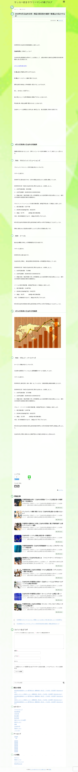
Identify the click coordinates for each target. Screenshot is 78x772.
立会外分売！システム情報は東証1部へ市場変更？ (37, 535)
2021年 (16, 747)
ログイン (16, 757)
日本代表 (16, 713)
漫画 (15, 724)
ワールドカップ (18, 709)
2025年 (16, 741)
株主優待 (16, 716)
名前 (16, 650)
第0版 (50, 769)
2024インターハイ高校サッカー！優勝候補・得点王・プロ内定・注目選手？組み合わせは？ (38, 700)
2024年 (16, 742)
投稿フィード (17, 759)
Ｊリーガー (17, 730)
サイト (16, 661)
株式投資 (16, 718)
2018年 (16, 751)
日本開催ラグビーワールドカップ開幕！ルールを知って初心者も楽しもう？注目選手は (37, 620)
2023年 (16, 744)
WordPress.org (18, 763)
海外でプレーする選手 (20, 720)
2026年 (16, 736)
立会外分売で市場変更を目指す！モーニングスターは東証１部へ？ (42, 594)
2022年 (16, 745)
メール (16, 656)
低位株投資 (17, 711)
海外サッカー (17, 722)
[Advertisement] (39, 33)
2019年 (16, 750)
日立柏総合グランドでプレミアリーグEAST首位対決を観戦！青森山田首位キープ (36, 624)
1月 (16, 738)
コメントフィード (19, 761)
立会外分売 (60, 20)
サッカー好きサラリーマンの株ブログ (33, 2)
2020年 (16, 748)
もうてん (60, 490)
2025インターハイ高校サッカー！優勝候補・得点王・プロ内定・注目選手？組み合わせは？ (38, 694)
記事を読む (59, 507)
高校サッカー (17, 728)
